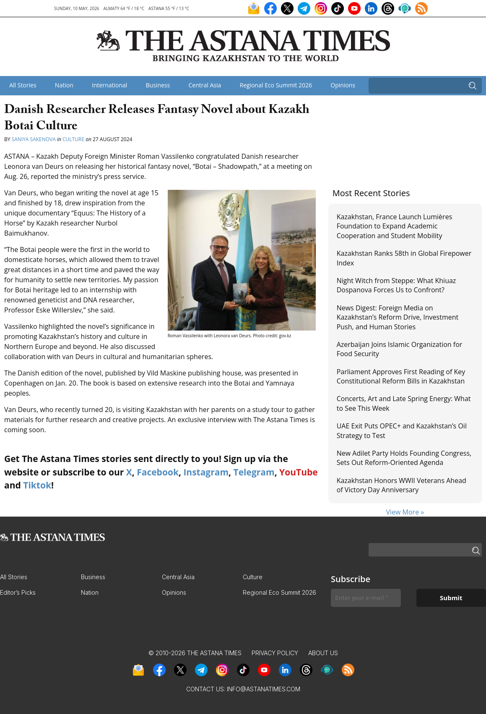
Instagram (206, 472)
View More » (405, 512)
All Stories (22, 85)
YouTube (298, 472)
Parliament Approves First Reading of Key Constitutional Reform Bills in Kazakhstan (401, 376)
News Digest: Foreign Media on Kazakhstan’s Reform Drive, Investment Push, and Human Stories (398, 317)
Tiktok (37, 485)
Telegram (254, 472)
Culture (73, 139)
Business (158, 85)
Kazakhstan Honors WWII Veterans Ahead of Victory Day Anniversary (401, 485)
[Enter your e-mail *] (366, 598)
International (109, 85)
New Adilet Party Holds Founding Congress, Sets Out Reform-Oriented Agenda (404, 458)
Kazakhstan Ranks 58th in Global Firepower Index (404, 258)
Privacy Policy (275, 652)
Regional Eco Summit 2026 (276, 85)
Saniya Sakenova (34, 139)
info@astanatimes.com (263, 689)
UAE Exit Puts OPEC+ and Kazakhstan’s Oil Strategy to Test (402, 430)
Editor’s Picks (18, 592)
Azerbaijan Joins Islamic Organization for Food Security (400, 349)
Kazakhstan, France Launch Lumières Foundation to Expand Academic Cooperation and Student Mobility (394, 226)
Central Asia (204, 85)
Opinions (342, 85)
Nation (64, 85)
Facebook (158, 472)
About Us (323, 652)
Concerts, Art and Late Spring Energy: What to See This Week (404, 403)
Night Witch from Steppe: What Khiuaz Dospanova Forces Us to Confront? (396, 285)
